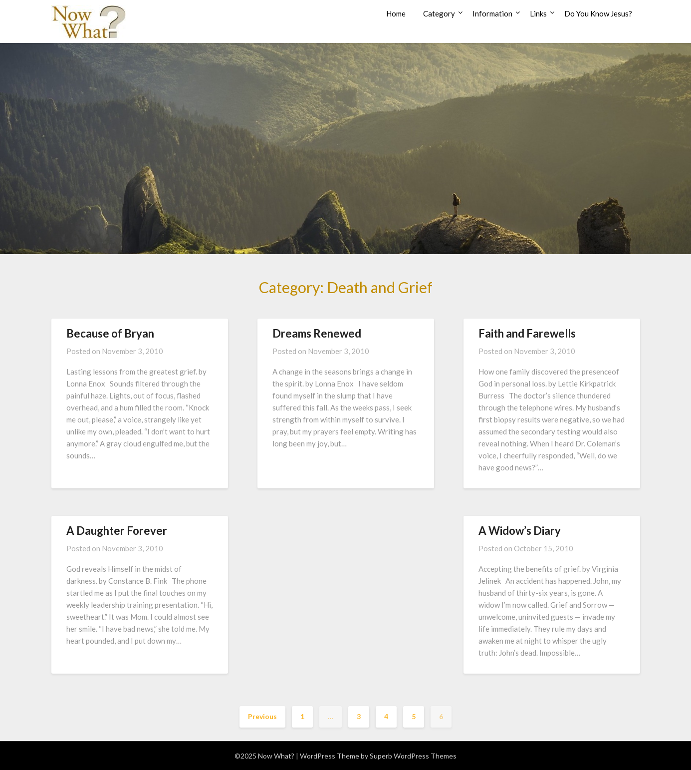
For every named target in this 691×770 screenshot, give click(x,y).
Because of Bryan (110, 333)
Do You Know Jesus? (598, 13)
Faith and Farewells (527, 333)
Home (396, 13)
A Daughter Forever (116, 530)
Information (492, 13)
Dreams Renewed (316, 333)
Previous (262, 716)
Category (439, 13)
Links (538, 13)
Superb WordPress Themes (413, 756)
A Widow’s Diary (520, 530)
